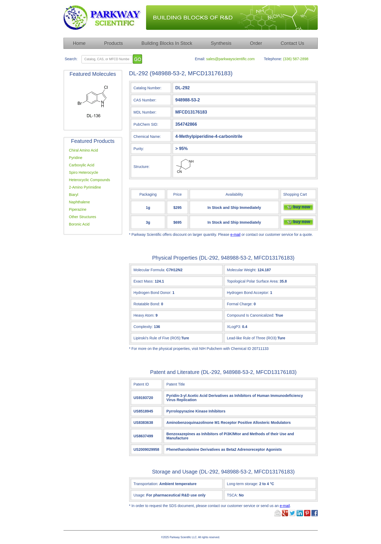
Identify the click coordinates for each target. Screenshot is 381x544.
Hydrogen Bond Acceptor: (248, 292)
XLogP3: (234, 327)
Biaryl (73, 195)
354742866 (186, 124)
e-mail (235, 234)
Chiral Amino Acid (83, 150)
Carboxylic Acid (81, 165)
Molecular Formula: (149, 270)
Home (79, 43)
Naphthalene (79, 202)
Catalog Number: (148, 88)
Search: (71, 59)
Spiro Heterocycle (83, 172)
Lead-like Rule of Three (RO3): (252, 338)
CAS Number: (145, 100)
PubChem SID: (146, 124)
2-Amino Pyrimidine (85, 187)
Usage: (170, 495)
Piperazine (78, 209)
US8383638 (143, 422)
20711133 (260, 348)
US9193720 (143, 398)
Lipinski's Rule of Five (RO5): (158, 338)
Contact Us (292, 43)
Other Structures (82, 217)
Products (113, 43)
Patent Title (175, 384)
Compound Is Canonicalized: (250, 315)
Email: (200, 59)
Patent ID (141, 384)
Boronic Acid (79, 224)
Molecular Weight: (242, 270)
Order (256, 43)
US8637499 (143, 436)
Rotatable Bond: (147, 304)
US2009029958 (146, 449)
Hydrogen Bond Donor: (152, 292)
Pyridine (76, 158)
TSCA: (235, 495)
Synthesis (221, 43)
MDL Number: (145, 112)
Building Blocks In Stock (167, 43)
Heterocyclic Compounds (89, 180)
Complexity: (143, 327)
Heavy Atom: (144, 315)
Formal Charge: (240, 304)
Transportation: (165, 484)
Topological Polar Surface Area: (253, 281)
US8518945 (143, 411)
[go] (137, 59)
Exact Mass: (144, 281)
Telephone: (273, 59)
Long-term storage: (250, 484)
